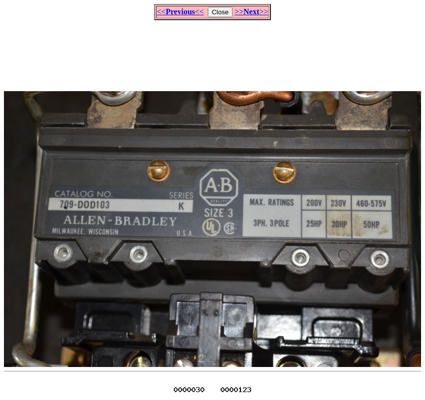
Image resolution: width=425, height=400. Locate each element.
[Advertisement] (212, 51)
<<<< (180, 11)
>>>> (251, 11)
